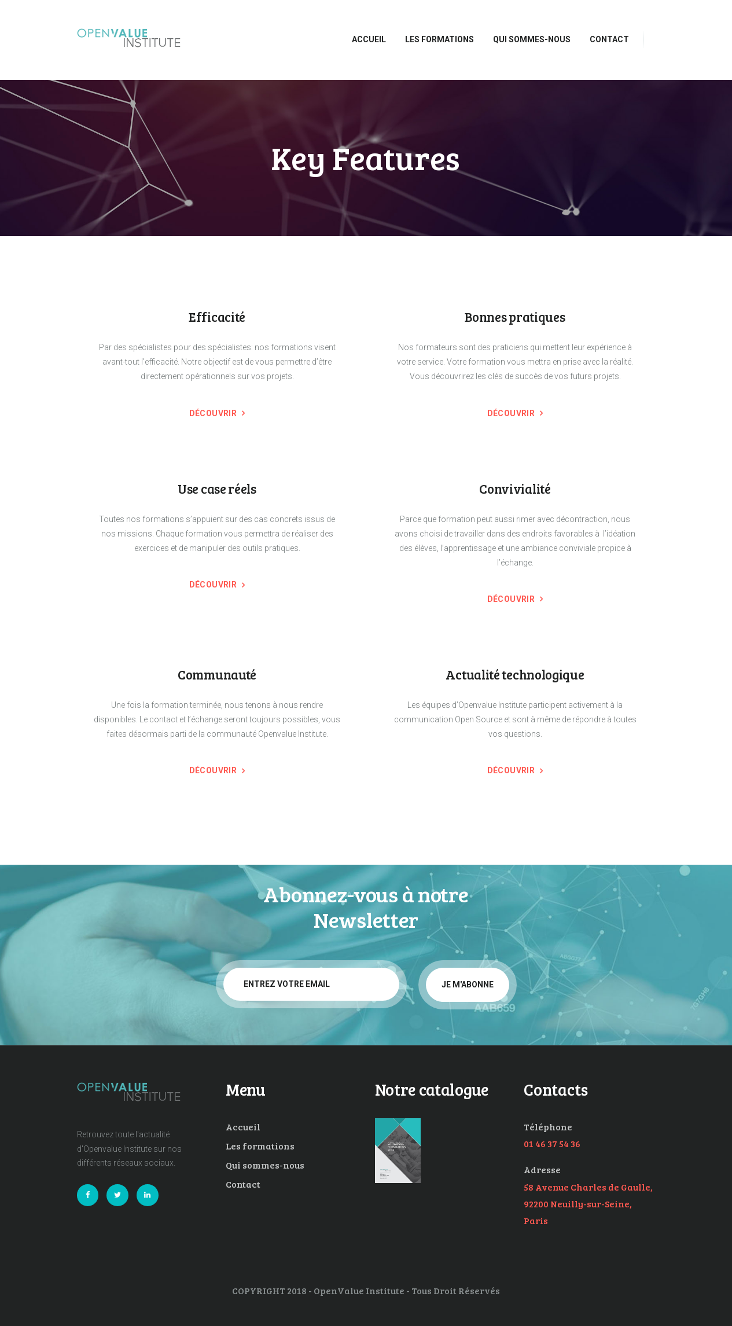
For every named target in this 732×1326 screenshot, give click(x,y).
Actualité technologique (515, 674)
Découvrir (213, 413)
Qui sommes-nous (265, 1165)
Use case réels (217, 489)
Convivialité (514, 489)
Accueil (243, 1127)
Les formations (260, 1146)
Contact (243, 1184)
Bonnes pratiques (515, 317)
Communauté (217, 674)
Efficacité (217, 317)
